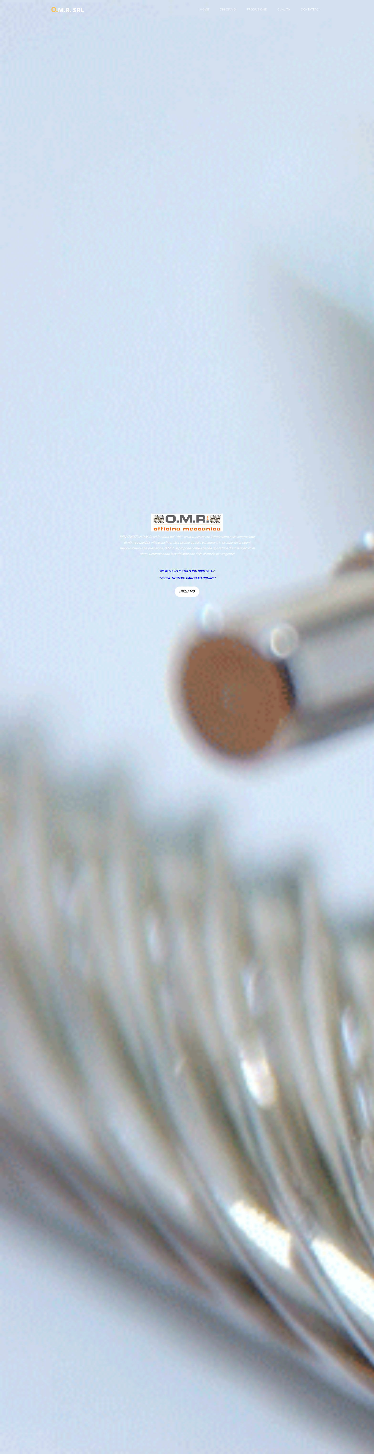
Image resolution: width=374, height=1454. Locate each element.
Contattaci (310, 9)
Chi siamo (228, 9)
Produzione (257, 9)
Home (204, 9)
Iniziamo (187, 591)
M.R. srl (67, 8)
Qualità (283, 9)
